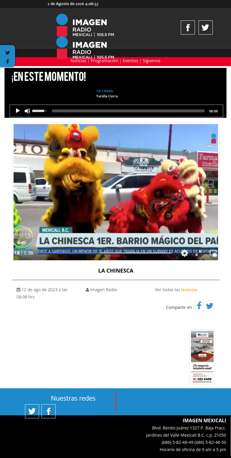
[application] (116, 111)
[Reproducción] (18, 111)
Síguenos (152, 60)
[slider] (128, 110)
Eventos (130, 60)
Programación (105, 60)
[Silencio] (27, 111)
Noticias (78, 60)
